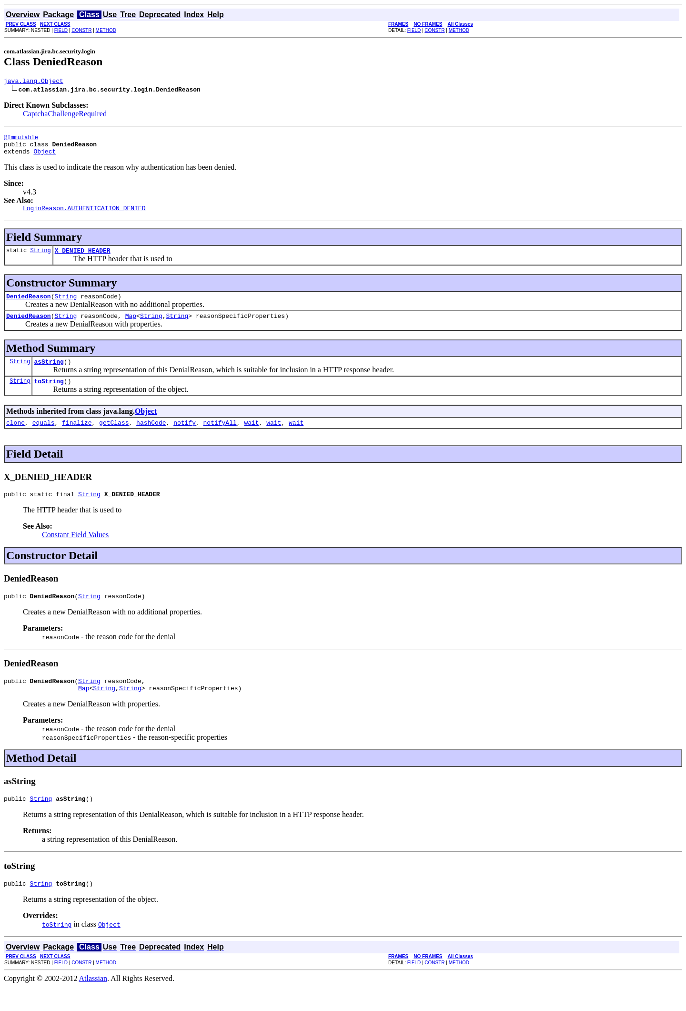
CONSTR (81, 30)
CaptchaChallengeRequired (65, 115)
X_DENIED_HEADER (83, 259)
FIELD (61, 30)
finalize (76, 438)
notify (184, 438)
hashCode (151, 438)
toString (48, 395)
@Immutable (21, 140)
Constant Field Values (75, 552)
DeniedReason (28, 306)
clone (15, 438)
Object (44, 157)
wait (251, 438)
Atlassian (93, 1003)
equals (43, 438)
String (40, 259)
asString (48, 374)
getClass (114, 438)
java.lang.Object (33, 82)
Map (130, 327)
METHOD (106, 30)
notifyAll (220, 438)
